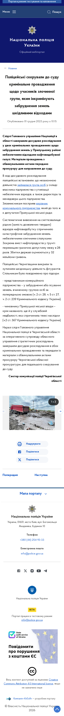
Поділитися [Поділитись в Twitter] (32, 459)
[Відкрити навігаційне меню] (14, 12)
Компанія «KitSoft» (22, 699)
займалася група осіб (31, 185)
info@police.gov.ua (32, 553)
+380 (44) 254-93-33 (32, 540)
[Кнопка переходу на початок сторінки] (57, 709)
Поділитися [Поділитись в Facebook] (32, 452)
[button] (32, 494)
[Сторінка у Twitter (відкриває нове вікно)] (25, 571)
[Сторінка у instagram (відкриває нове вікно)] (32, 571)
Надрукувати (33, 444)
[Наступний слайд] (60, 411)
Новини (12, 68)
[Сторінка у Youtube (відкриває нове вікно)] (39, 571)
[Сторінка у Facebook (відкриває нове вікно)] (19, 571)
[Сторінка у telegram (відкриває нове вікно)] (45, 571)
